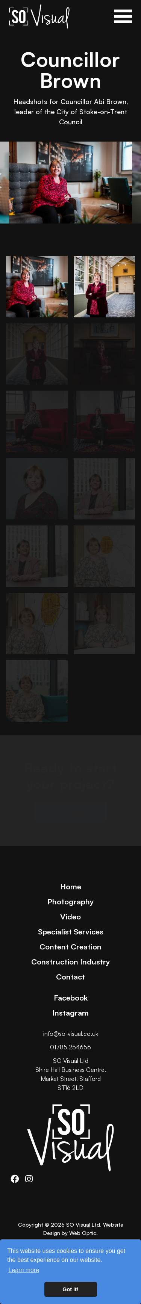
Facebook (71, 997)
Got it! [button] (70, 1289)
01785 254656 (70, 1047)
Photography (70, 901)
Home (70, 886)
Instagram (70, 1012)
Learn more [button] (23, 1270)
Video (70, 916)
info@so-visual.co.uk (70, 1033)
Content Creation (70, 946)
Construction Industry (70, 961)
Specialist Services (70, 931)
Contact (70, 976)
